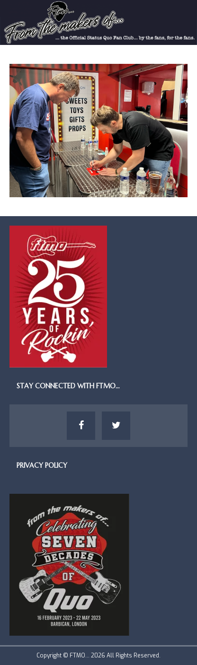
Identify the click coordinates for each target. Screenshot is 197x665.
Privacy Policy (42, 465)
